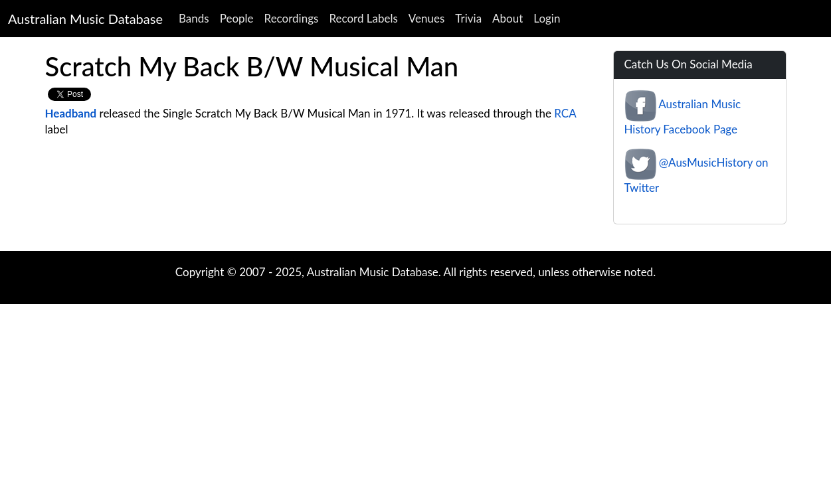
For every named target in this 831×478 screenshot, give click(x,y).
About (507, 18)
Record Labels (363, 18)
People (237, 18)
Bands (194, 18)
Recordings (291, 18)
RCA (565, 113)
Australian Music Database (85, 19)
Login (546, 18)
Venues (427, 18)
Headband (71, 113)
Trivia (468, 18)
